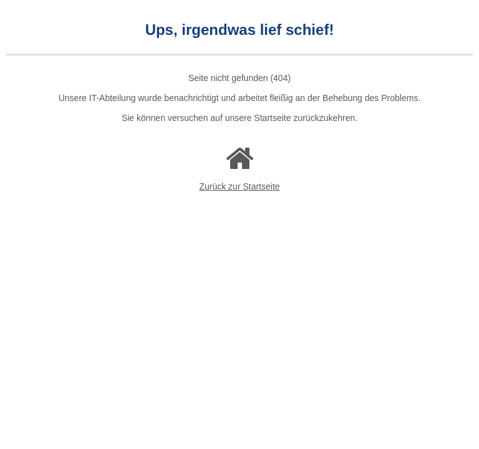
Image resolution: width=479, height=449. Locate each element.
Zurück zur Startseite (239, 186)
